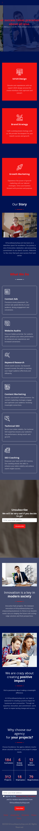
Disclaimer (32, 796)
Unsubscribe (15, 815)
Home (6, 815)
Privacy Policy (21, 796)
